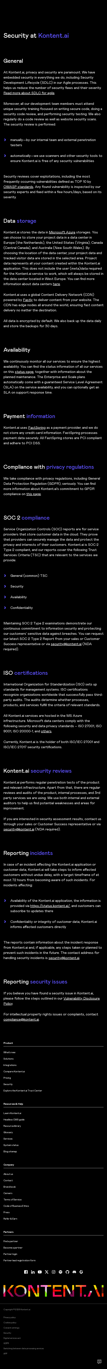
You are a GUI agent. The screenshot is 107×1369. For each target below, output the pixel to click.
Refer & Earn (10, 1218)
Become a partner (12, 1247)
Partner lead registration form (19, 1260)
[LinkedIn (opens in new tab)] (33, 1272)
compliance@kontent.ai (21, 1019)
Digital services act (12, 1338)
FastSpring (37, 427)
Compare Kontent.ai (14, 1071)
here (56, 284)
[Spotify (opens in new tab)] (60, 1272)
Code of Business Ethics (16, 1205)
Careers (7, 1193)
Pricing (7, 1077)
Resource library (12, 1125)
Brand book (9, 1186)
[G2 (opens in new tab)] (81, 1272)
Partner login (10, 1254)
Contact (8, 1180)
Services (8, 1138)
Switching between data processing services (23, 1348)
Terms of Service (12, 1199)
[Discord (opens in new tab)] (74, 1272)
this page (33, 494)
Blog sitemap (10, 1151)
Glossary (8, 1132)
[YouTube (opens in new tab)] (40, 1272)
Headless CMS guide (14, 1119)
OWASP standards (18, 186)
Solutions (8, 1058)
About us (8, 1174)
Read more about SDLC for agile (28, 93)
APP (5, 1353)
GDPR (6, 1343)
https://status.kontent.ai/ (50, 906)
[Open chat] (99, 1361)
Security (8, 1084)
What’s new (9, 1052)
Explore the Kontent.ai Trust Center (22, 1090)
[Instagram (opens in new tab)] (54, 1272)
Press (6, 1212)
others (46, 731)
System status (11, 1145)
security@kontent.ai (66, 644)
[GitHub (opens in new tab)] (67, 1272)
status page (24, 371)
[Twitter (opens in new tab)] (47, 1272)
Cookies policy (9, 1322)
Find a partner (10, 1241)
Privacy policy (9, 1317)
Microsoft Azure (62, 232)
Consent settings (11, 1327)
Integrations (9, 1065)
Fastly (28, 300)
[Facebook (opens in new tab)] (26, 1272)
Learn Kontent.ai (12, 1113)
